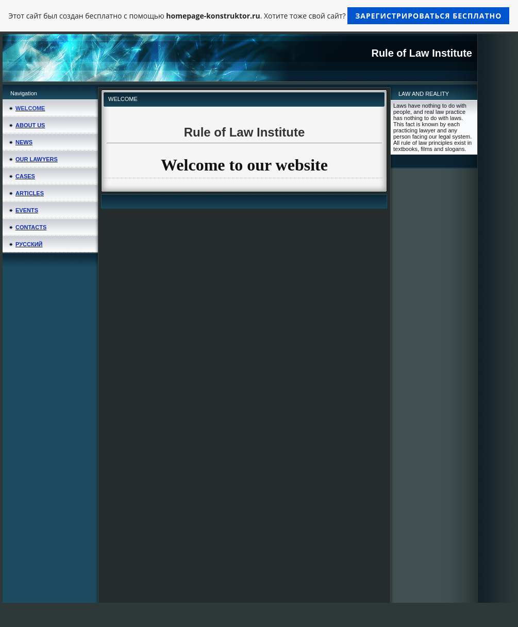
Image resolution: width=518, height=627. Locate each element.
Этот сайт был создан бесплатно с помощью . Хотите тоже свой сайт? (259, 15)
